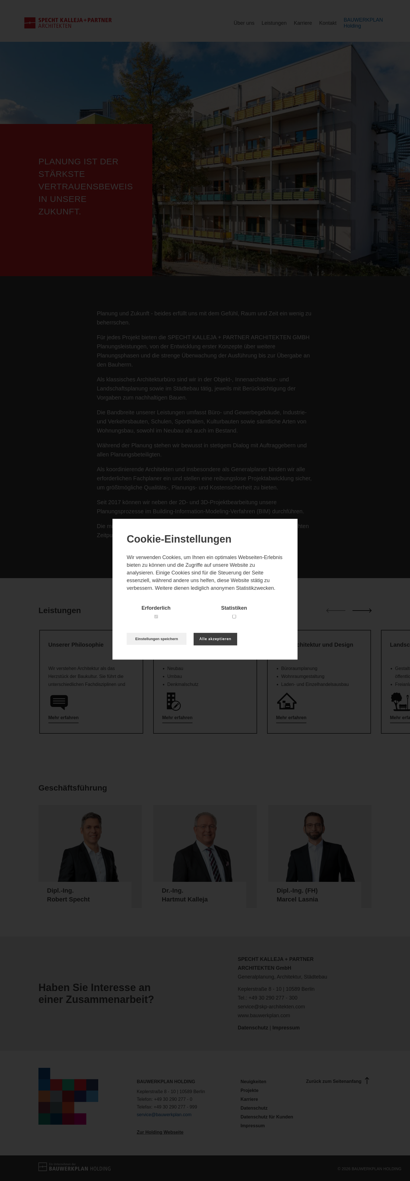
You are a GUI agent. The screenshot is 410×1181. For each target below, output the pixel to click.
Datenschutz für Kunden (267, 1116)
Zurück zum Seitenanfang (338, 1080)
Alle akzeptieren (215, 639)
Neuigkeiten (253, 1081)
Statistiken (234, 608)
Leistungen (274, 23)
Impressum (286, 1028)
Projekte (250, 1090)
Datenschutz (253, 1028)
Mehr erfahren (63, 717)
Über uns (244, 23)
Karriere (303, 23)
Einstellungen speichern (156, 638)
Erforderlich (156, 608)
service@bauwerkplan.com (164, 1114)
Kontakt (328, 23)
